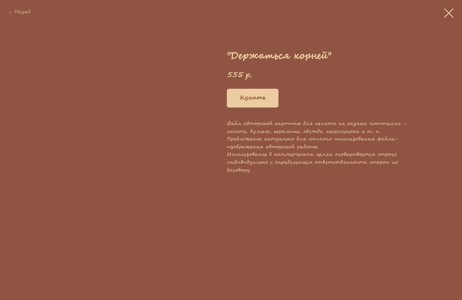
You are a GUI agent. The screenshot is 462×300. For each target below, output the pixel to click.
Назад (22, 12)
